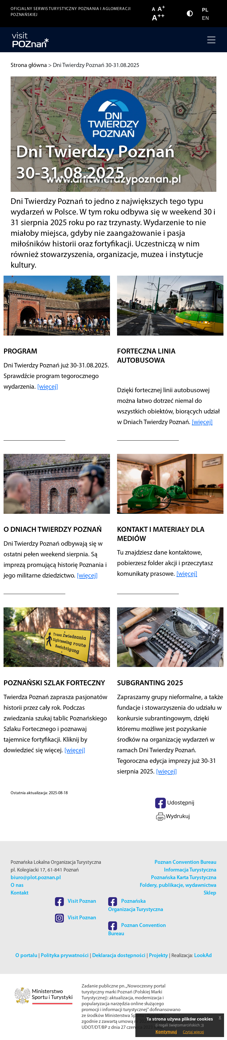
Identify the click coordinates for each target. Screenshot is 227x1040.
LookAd (203, 956)
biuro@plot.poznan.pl (36, 878)
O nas (17, 885)
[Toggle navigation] (210, 40)
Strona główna (29, 65)
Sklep (210, 893)
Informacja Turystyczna (190, 870)
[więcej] (47, 387)
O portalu (26, 956)
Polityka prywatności (65, 956)
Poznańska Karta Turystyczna (183, 878)
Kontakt (19, 893)
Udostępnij (174, 803)
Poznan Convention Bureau (185, 862)
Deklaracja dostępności (118, 956)
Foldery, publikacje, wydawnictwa (178, 885)
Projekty (158, 956)
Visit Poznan (75, 901)
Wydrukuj (172, 816)
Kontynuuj (166, 1031)
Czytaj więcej (193, 1031)
